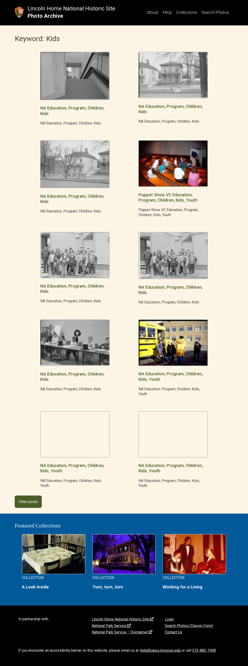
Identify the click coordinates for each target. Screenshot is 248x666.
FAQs (167, 12)
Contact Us (173, 632)
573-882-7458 (204, 650)
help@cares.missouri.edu (160, 650)
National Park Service (111, 626)
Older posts (28, 502)
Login (169, 619)
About (152, 12)
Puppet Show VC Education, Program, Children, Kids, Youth (168, 197)
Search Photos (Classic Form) (189, 626)
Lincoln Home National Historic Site (71, 8)
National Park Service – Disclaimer (122, 632)
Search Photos (215, 12)
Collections (186, 12)
